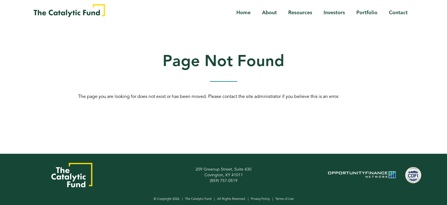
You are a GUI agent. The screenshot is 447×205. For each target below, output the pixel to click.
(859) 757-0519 (223, 181)
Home (243, 12)
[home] (69, 10)
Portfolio (366, 12)
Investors (334, 12)
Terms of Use (284, 199)
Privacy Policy (260, 199)
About (269, 12)
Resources (300, 12)
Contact (398, 12)
